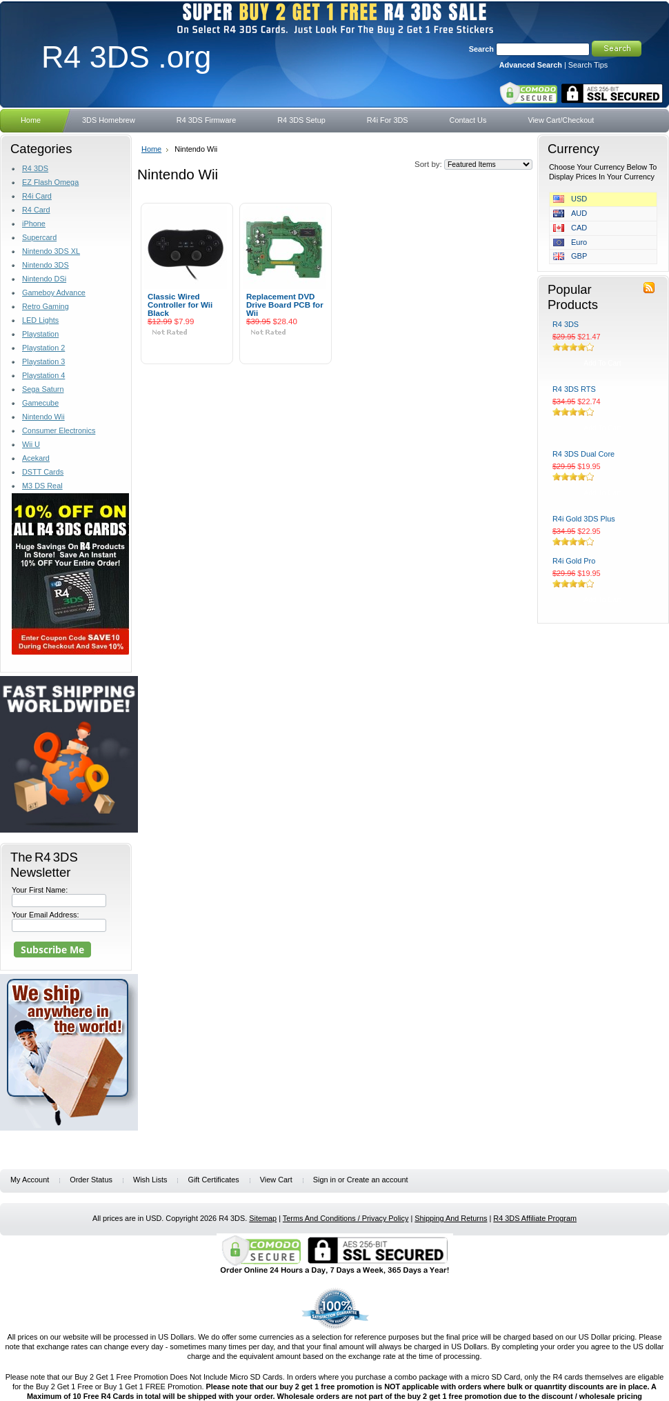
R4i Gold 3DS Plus (583, 519)
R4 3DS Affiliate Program (535, 1218)
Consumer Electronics (58, 430)
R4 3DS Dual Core (583, 454)
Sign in (324, 1179)
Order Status (91, 1179)
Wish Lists (150, 1179)
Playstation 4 (43, 375)
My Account (29, 1179)
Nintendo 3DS (45, 265)
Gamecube (40, 403)
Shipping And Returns (451, 1218)
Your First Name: (40, 890)
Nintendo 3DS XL (51, 251)
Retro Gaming (45, 306)
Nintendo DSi (44, 279)
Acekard (36, 458)
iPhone (34, 223)
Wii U (31, 444)
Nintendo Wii (43, 417)
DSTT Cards (42, 472)
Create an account (377, 1179)
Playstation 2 (43, 348)
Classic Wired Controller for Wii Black (180, 304)
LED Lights (40, 320)
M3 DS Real (42, 485)
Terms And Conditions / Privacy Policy (346, 1218)
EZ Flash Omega (50, 182)
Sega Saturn (42, 389)
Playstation (40, 334)
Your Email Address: (45, 915)
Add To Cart (187, 348)
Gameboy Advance (54, 292)
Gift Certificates (213, 1179)
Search (481, 49)
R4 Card (36, 210)
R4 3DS (35, 168)
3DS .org (126, 56)
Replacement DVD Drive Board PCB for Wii (284, 304)
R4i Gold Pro (573, 561)
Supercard (39, 237)
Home (151, 149)
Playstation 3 (43, 361)
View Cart (276, 1179)
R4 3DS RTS (574, 389)
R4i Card (37, 196)
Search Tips (588, 65)
